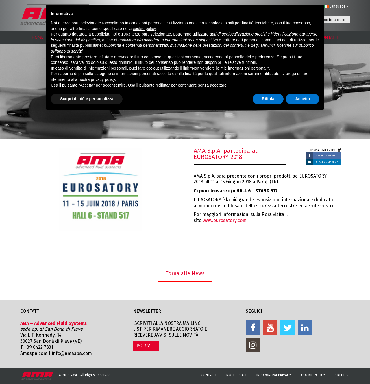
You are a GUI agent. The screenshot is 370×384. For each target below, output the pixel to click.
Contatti (208, 375)
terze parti (140, 34)
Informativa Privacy (273, 375)
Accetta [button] (302, 98)
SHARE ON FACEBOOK (327, 155)
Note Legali (236, 375)
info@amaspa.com (72, 353)
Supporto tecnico (331, 20)
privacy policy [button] (103, 79)
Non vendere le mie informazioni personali (229, 68)
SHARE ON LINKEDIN (327, 162)
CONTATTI (329, 37)
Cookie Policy (313, 375)
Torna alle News (185, 273)
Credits (341, 375)
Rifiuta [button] (268, 98)
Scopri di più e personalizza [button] (86, 98)
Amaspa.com (33, 353)
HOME (37, 37)
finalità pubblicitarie (84, 45)
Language (336, 6)
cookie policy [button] (144, 28)
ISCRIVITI (146, 345)
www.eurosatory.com (225, 220)
